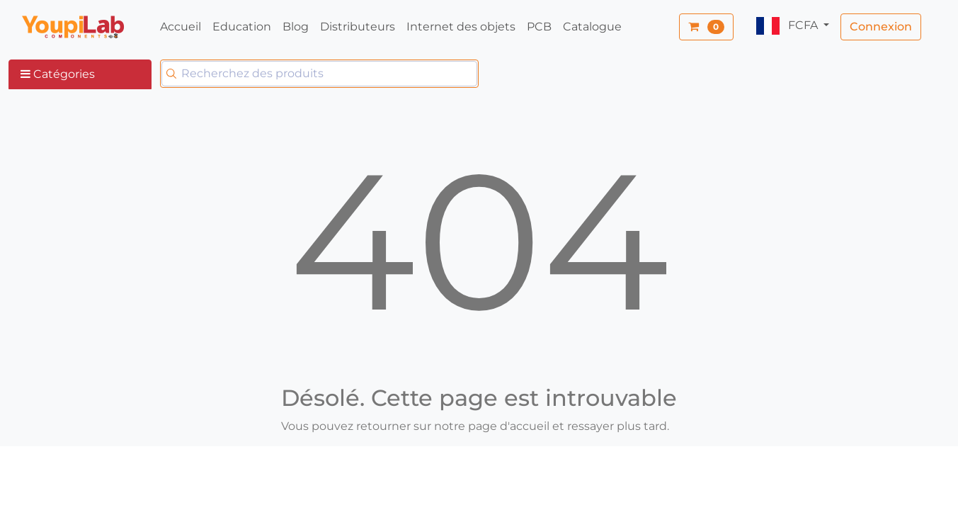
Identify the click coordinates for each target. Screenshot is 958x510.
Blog (296, 26)
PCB (539, 26)
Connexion (881, 26)
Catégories (58, 74)
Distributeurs (357, 26)
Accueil (180, 26)
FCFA (788, 26)
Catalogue (592, 26)
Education (241, 26)
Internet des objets (460, 26)
